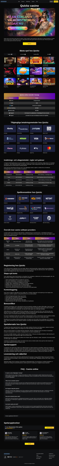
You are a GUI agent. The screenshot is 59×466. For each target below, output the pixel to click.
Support (33, 1)
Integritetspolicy (38, 457)
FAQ (37, 1)
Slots (49, 54)
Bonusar (23, 1)
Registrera (56, 1)
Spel (19, 1)
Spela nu (29, 43)
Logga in (51, 1)
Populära (10, 54)
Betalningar (28, 1)
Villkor (37, 455)
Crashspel (35, 54)
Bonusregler (38, 458)
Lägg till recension (49, 427)
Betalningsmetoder (52, 455)
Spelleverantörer (51, 457)
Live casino (23, 54)
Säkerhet (50, 458)
